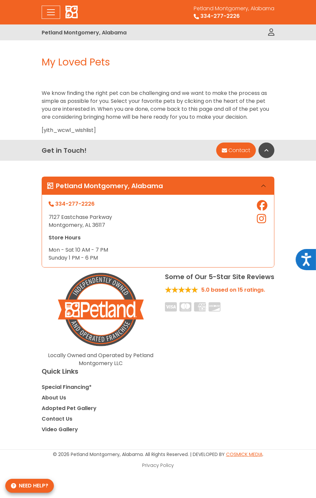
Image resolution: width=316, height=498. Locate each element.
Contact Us (57, 419)
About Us (54, 397)
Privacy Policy (158, 465)
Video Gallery (60, 429)
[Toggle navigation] (51, 12)
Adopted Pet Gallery (69, 408)
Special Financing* (67, 387)
